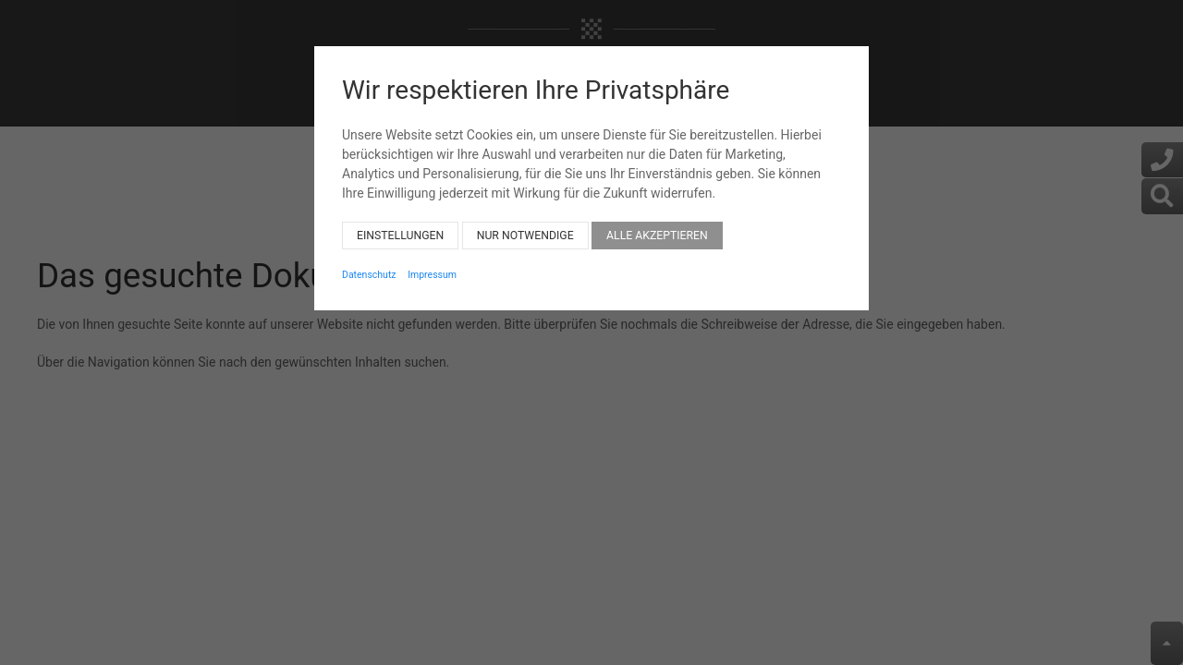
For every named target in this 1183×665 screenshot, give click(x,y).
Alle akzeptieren (657, 220)
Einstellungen (400, 220)
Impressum (432, 260)
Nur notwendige (525, 220)
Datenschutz (369, 260)
